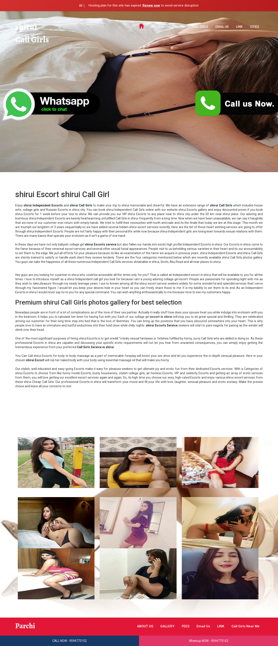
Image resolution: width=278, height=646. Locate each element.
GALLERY (178, 26)
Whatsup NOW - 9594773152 (208, 641)
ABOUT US (157, 26)
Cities (254, 26)
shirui (26, 27)
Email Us (222, 26)
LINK (239, 26)
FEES (183, 626)
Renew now (151, 5)
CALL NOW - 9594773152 (69, 641)
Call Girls (33, 40)
